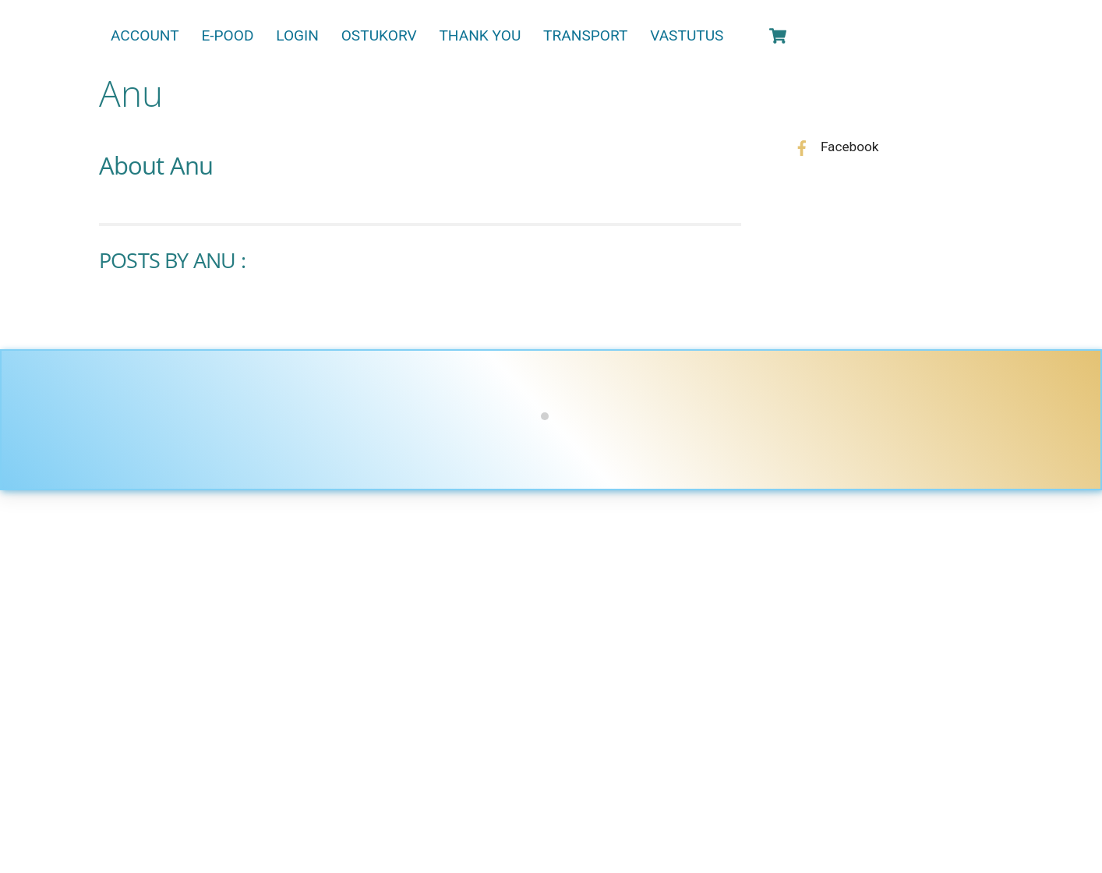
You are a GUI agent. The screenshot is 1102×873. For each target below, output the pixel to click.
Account (145, 35)
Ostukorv (379, 35)
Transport (585, 35)
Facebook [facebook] (832, 146)
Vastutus (686, 35)
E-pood (227, 35)
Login (297, 35)
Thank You (480, 35)
